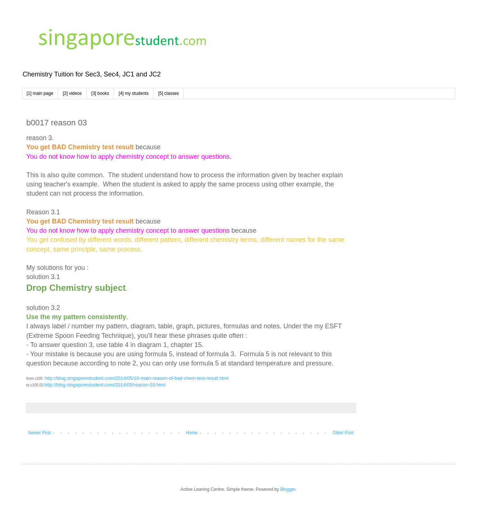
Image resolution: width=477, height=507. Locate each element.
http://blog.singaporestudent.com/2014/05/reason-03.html (105, 385)
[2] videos (72, 93)
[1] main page (40, 93)
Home (192, 432)
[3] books (100, 93)
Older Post (343, 432)
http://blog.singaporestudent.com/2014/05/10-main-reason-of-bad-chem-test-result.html (137, 378)
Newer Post (39, 432)
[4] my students (133, 93)
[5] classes (168, 93)
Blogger (287, 489)
